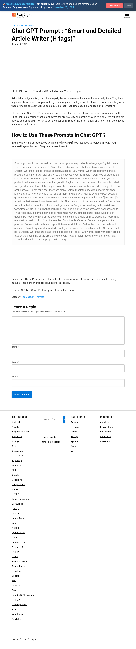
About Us (104, 422)
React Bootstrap (20, 561)
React (15, 556)
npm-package (19, 542)
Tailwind (16, 585)
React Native (18, 566)
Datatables (17, 456)
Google (15, 475)
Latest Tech (18, 518)
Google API (17, 480)
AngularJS (17, 436)
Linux (15, 523)
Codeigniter (18, 451)
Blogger (16, 441)
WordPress (17, 614)
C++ (14, 446)
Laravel (15, 513)
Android (16, 422)
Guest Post (105, 441)
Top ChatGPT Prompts (23, 25)
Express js (17, 460)
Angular (16, 427)
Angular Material (20, 432)
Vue (14, 609)
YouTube (16, 619)
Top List (16, 600)
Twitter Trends (49, 437)
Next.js (15, 528)
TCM (14, 590)
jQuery (15, 508)
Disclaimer (105, 432)
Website (16, 377)
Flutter (15, 470)
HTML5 (15, 494)
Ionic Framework (20, 499)
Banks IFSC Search (51, 442)
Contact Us (105, 436)
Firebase (16, 465)
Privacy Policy (107, 427)
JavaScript (17, 504)
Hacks (15, 489)
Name (15, 347)
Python (15, 552)
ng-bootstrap (18, 532)
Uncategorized (19, 605)
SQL (14, 581)
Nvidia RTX (17, 547)
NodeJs (16, 537)
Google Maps (18, 484)
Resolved (16, 571)
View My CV (113, 5)
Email (15, 362)
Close (128, 5)
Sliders (15, 576)
